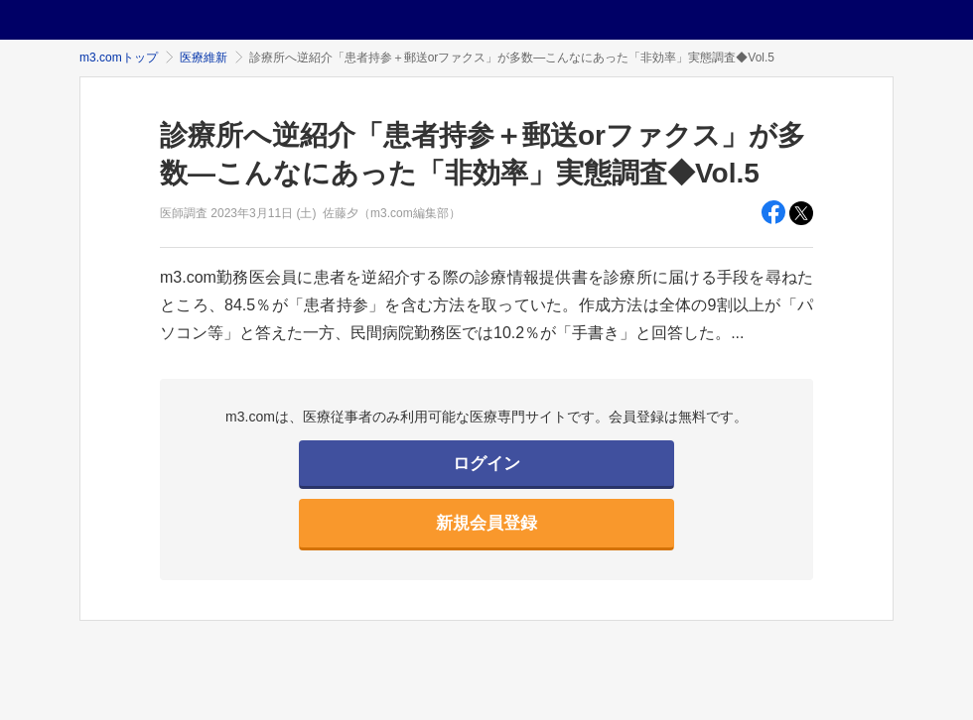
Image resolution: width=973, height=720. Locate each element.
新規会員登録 (486, 523)
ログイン (486, 463)
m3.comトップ (118, 57)
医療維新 (203, 57)
